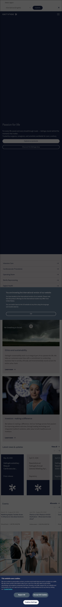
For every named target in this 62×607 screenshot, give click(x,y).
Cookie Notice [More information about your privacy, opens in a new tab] (8, 589)
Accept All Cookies (40, 595)
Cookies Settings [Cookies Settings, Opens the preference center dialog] (31, 602)
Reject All (21, 595)
